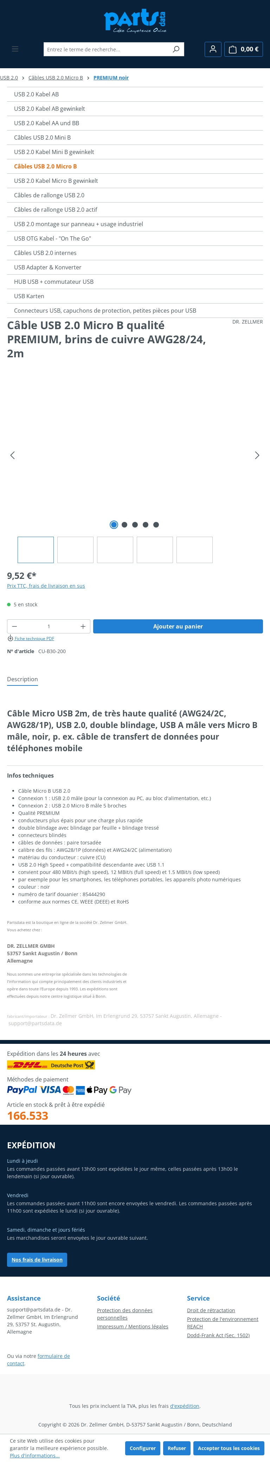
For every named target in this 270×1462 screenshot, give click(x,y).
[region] (135, 471)
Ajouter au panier (178, 626)
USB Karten (29, 296)
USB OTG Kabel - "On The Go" (52, 238)
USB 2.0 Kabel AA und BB (46, 123)
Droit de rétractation (211, 1310)
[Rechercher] (176, 49)
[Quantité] (48, 626)
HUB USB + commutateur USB (54, 282)
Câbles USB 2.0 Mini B (42, 137)
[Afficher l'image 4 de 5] (145, 525)
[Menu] (15, 49)
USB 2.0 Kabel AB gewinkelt (49, 109)
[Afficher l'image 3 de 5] (135, 525)
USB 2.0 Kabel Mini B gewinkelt (54, 152)
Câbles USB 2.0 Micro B (45, 166)
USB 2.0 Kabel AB (36, 94)
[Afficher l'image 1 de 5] (114, 525)
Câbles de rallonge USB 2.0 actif (55, 209)
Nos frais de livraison (37, 1259)
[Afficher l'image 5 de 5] (156, 525)
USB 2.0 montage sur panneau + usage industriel (78, 224)
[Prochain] (257, 455)
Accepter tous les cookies (229, 1448)
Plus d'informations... (35, 1455)
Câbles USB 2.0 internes (45, 253)
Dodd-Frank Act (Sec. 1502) (218, 1335)
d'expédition (184, 1406)
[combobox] (106, 49)
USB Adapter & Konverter (48, 267)
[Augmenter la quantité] (83, 626)
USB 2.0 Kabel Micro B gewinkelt (56, 181)
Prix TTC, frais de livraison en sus (46, 585)
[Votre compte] (213, 49)
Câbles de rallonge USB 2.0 (49, 195)
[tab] (22, 679)
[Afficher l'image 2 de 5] (124, 525)
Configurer (143, 1448)
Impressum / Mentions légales (132, 1326)
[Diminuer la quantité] (14, 626)
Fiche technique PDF (30, 638)
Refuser (177, 1448)
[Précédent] (12, 455)
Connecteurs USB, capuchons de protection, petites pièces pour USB (105, 310)
